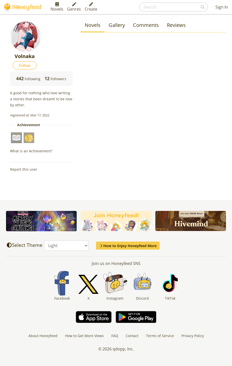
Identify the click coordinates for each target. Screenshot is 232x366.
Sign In (221, 7)
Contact (132, 335)
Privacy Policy (192, 335)
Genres (74, 7)
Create (91, 7)
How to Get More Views (84, 335)
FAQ (114, 335)
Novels (57, 7)
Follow (24, 65)
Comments (146, 25)
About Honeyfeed (43, 335)
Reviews (176, 25)
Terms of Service (160, 335)
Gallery (117, 25)
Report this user (23, 169)
